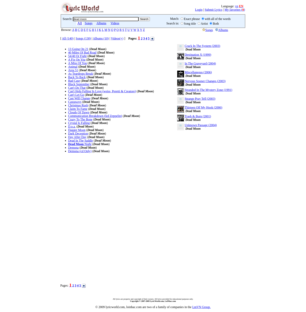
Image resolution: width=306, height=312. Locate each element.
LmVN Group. (201, 307)
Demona (73, 147)
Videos (115, 23)
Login (198, 9)
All (79, 23)
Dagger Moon (76, 130)
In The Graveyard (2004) (200, 63)
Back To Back (77, 77)
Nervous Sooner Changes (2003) (205, 81)
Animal (72, 66)
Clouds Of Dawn (78, 112)
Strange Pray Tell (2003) (200, 98)
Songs (89, 23)
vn (236, 6)
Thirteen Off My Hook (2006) (203, 107)
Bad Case (74, 80)
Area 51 (73, 70)
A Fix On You (76, 59)
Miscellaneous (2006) (198, 72)
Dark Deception (78, 133)
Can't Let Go (76, 94)
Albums (101, 23)
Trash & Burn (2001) (198, 116)
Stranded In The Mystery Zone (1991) (208, 90)
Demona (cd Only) (80, 151)
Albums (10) (101, 38)
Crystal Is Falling (79, 123)
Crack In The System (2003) (202, 46)
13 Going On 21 (78, 49)
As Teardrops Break (80, 73)
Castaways (74, 101)
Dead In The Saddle (80, 140)
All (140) (67, 38)
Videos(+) (117, 38)
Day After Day (77, 137)
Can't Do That (77, 87)
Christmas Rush (78, 105)
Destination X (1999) (198, 54)
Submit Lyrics (213, 9)
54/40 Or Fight (77, 56)
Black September (79, 84)
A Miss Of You (77, 63)
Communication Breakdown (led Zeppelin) (95, 116)
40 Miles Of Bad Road (82, 52)
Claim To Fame (77, 109)
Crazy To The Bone (80, 119)
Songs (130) (83, 38)
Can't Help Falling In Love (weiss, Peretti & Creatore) (102, 91)
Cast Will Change (79, 98)
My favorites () (234, 9)
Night (80, 144)
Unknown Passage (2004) (201, 125)
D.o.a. (72, 126)
